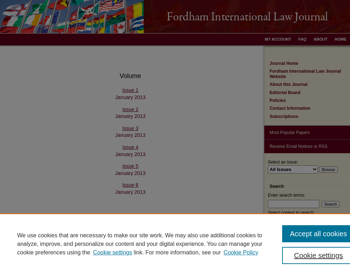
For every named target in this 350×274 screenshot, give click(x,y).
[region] (175, 243)
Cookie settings (112, 252)
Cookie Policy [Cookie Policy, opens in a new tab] (241, 252)
